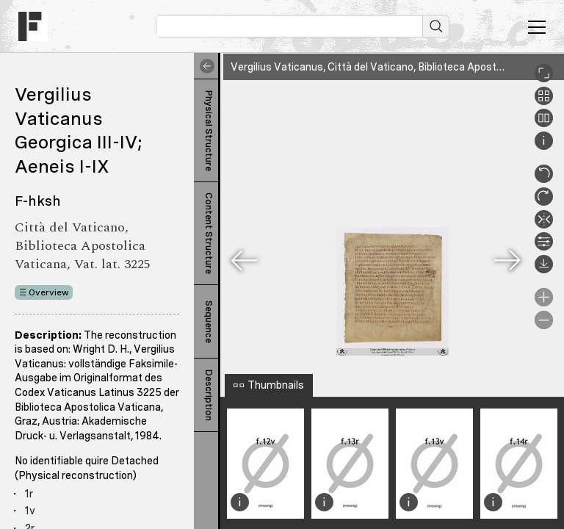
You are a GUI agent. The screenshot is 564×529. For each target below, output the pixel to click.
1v (30, 511)
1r (29, 494)
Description (208, 395)
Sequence (208, 322)
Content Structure (208, 233)
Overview (49, 292)
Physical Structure (208, 130)
